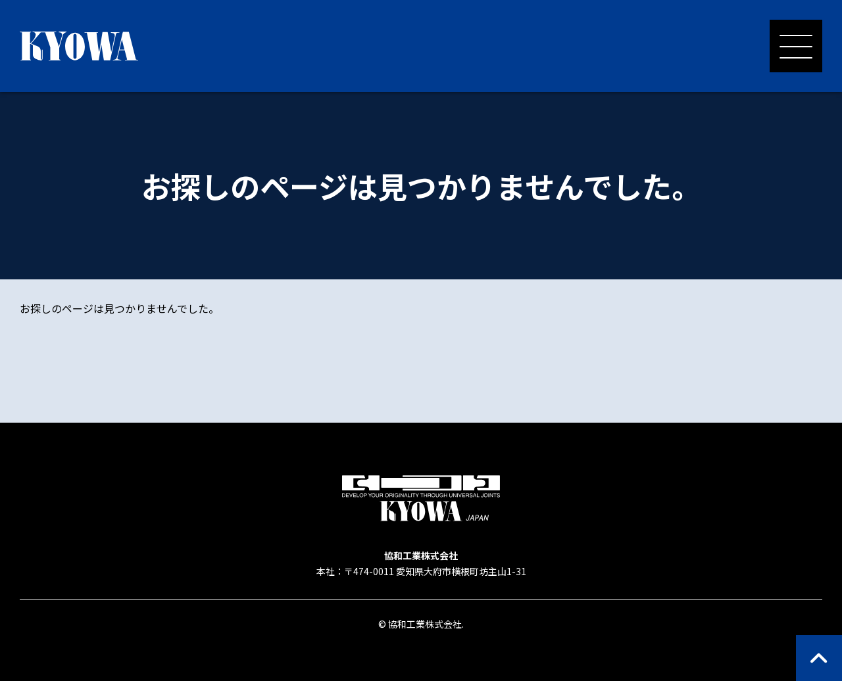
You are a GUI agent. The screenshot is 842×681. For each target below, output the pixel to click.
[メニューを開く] (796, 46)
